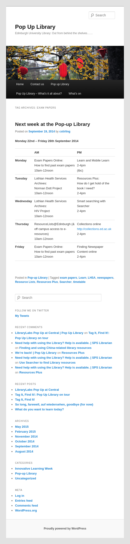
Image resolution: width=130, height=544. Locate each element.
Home (20, 84)
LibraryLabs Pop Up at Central (37, 389)
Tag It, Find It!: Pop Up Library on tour (42, 394)
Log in (19, 495)
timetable (79, 282)
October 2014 (24, 441)
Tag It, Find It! (25, 399)
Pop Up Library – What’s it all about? (39, 93)
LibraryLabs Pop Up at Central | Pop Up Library (49, 333)
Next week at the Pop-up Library (52, 124)
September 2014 (26, 446)
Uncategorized (25, 478)
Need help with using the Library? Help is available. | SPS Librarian (63, 343)
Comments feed (26, 505)
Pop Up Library (35, 27)
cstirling (64, 131)
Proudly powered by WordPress (65, 528)
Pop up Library (60, 84)
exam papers (68, 277)
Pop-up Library (38, 277)
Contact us (37, 84)
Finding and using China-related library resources (55, 348)
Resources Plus (47, 282)
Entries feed (23, 500)
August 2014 (24, 451)
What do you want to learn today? (39, 409)
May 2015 (22, 426)
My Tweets (22, 316)
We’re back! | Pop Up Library (36, 352)
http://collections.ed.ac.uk (94, 229)
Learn (82, 277)
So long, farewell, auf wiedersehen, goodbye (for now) (54, 404)
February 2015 (25, 431)
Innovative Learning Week (34, 468)
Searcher (66, 282)
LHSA (92, 277)
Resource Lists (25, 282)
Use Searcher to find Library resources (47, 362)
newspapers (105, 277)
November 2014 (26, 436)
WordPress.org (26, 510)
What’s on (75, 93)
